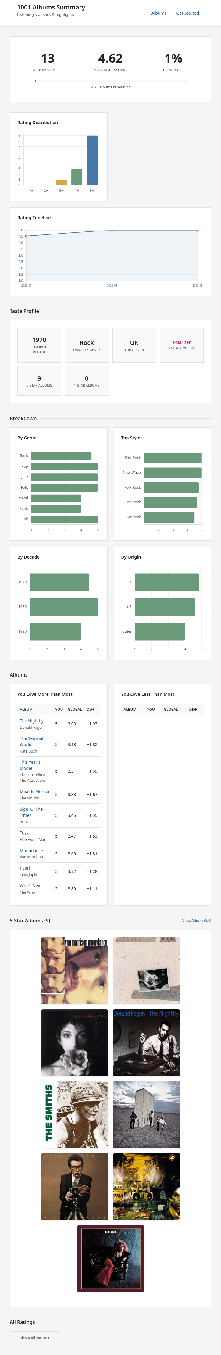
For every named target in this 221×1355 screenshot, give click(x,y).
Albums (159, 13)
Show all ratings (34, 1338)
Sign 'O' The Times (31, 812)
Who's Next (31, 885)
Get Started (187, 13)
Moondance (31, 850)
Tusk (24, 833)
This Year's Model (30, 765)
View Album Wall (196, 920)
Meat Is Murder (35, 791)
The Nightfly (32, 721)
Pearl (25, 868)
